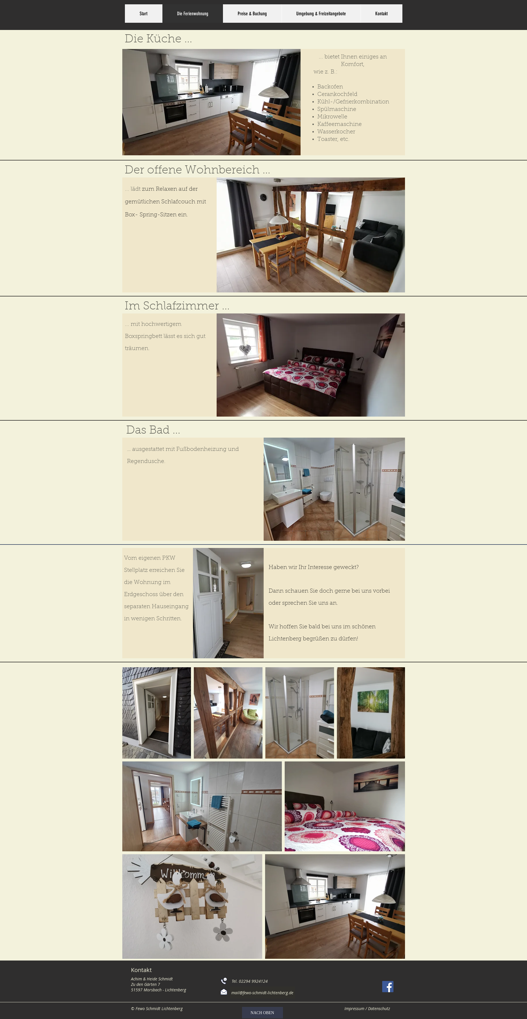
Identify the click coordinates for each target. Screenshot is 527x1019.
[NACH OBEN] (262, 1012)
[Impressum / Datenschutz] (367, 1008)
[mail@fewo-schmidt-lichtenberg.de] (262, 992)
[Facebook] (387, 986)
